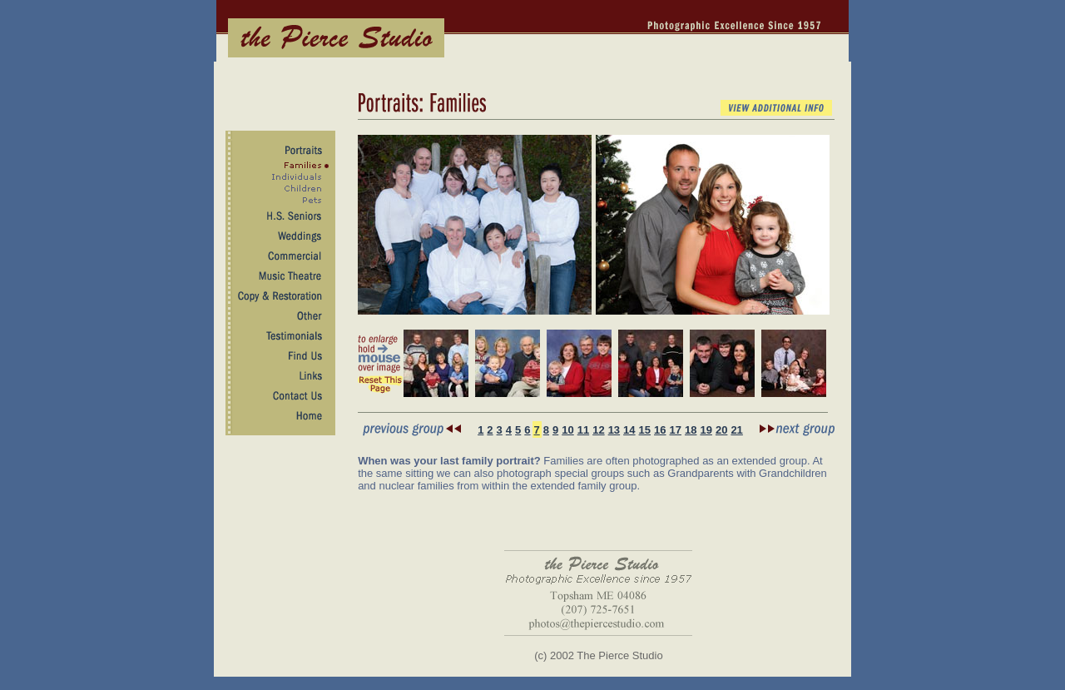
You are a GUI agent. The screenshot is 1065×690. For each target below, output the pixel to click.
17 (675, 430)
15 (645, 430)
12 (598, 430)
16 (660, 430)
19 (705, 430)
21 (736, 430)
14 (629, 430)
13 (614, 430)
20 (721, 430)
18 (690, 430)
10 (567, 430)
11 (583, 430)
